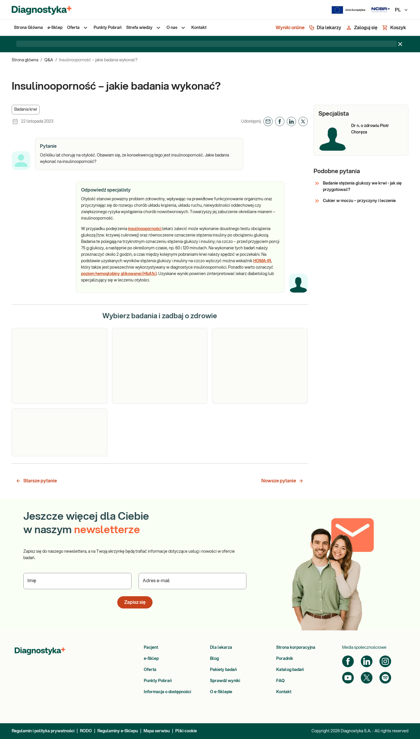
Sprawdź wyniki (225, 681)
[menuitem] (28, 28)
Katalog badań (290, 670)
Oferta (150, 670)
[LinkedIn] (366, 661)
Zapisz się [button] (135, 602)
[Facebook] (348, 661)
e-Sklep (151, 659)
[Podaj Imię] (77, 581)
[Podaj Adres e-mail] (193, 581)
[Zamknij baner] (400, 44)
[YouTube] (348, 678)
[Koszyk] (394, 28)
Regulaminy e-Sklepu (117, 731)
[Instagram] (385, 661)
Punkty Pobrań (158, 681)
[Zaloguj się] (362, 28)
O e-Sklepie (221, 692)
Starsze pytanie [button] (36, 481)
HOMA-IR (262, 261)
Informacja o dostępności (167, 692)
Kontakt (283, 692)
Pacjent (151, 648)
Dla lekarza (221, 648)
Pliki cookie (186, 731)
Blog (214, 659)
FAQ (280, 681)
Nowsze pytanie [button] (282, 481)
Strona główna (25, 60)
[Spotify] (385, 678)
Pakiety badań (223, 670)
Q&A (48, 60)
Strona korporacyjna (295, 648)
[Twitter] (366, 678)
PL (401, 10)
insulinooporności (145, 229)
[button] (26, 109)
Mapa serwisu (157, 731)
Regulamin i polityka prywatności (43, 731)
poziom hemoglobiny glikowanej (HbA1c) (119, 274)
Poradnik (284, 659)
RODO (86, 731)
